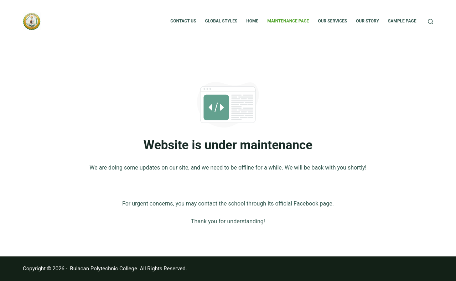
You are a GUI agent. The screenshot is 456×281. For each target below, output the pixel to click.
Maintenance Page (288, 21)
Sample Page (402, 21)
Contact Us (183, 21)
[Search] (430, 21)
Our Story (367, 21)
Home (252, 21)
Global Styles (221, 21)
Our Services (332, 21)
